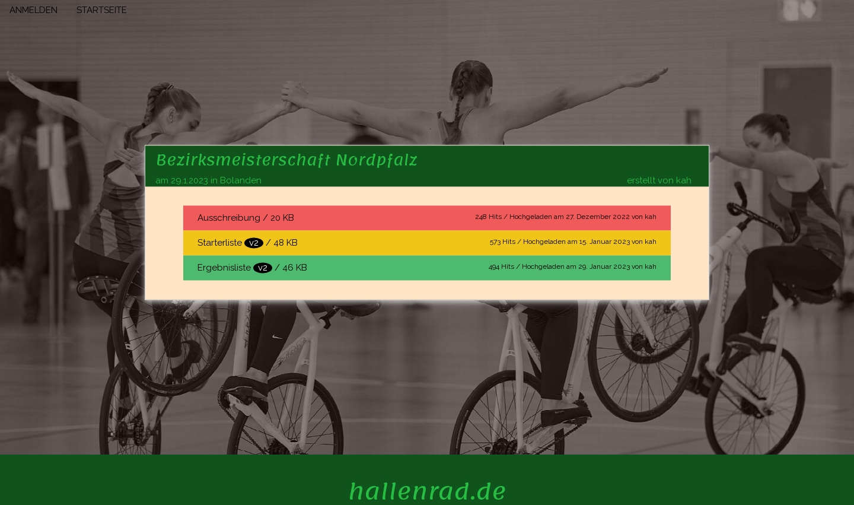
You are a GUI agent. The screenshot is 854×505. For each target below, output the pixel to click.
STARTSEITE (102, 10)
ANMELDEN (33, 10)
